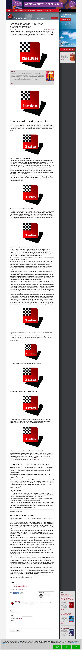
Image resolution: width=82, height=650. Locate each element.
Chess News (20, 18)
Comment (12, 620)
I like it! (47, 29)
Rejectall (66, 647)
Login (69, 10)
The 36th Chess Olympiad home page (22, 585)
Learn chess (48, 10)
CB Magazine (31, 10)
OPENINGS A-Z (22, 10)
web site (37, 459)
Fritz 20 (13, 71)
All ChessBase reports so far (20, 586)
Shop (9, 10)
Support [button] (40, 10)
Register (20, 618)
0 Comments (51, 29)
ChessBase (17, 601)
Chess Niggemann (46, 594)
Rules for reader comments (15, 612)
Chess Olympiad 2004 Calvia (19, 589)
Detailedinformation (57, 647)
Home (15, 10)
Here (20, 642)
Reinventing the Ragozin (67, 53)
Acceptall (76, 647)
